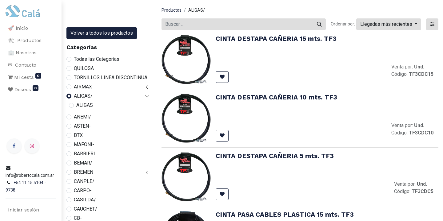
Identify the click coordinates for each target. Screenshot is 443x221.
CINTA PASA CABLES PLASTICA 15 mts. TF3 (285, 214)
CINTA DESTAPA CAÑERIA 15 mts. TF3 (276, 38)
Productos (172, 10)
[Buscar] (319, 24)
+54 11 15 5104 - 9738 (34, 190)
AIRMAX (83, 87)
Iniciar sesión (22, 210)
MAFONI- (84, 144)
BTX (78, 135)
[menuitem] (31, 28)
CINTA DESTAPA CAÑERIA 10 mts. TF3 (276, 97)
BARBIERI (84, 154)
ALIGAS (84, 105)
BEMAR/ (83, 163)
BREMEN (83, 172)
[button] (388, 24)
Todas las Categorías (96, 59)
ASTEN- (82, 126)
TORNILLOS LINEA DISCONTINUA (110, 77)
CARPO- (83, 190)
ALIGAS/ (83, 96)
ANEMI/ (82, 117)
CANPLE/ (84, 181)
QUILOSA (84, 68)
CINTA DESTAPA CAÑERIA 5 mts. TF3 (275, 156)
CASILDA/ (85, 200)
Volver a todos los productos (101, 33)
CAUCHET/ (85, 209)
